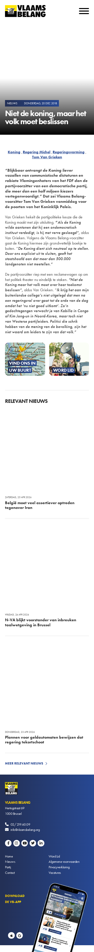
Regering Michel (36, 152)
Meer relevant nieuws (24, 763)
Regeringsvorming (68, 152)
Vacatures (55, 872)
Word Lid (54, 856)
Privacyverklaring (59, 867)
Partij (8, 867)
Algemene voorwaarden (64, 861)
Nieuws (10, 861)
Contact (10, 872)
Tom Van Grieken (47, 157)
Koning (14, 152)
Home (9, 856)
